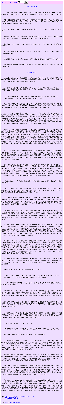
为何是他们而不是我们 (11, 398)
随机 (6, 2)
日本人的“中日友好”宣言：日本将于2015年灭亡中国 (19, 396)
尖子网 (7, 402)
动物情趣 (18, 402)
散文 (3, 2)
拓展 (15, 2)
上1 (12, 2)
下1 (9, 2)
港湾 (11, 402)
